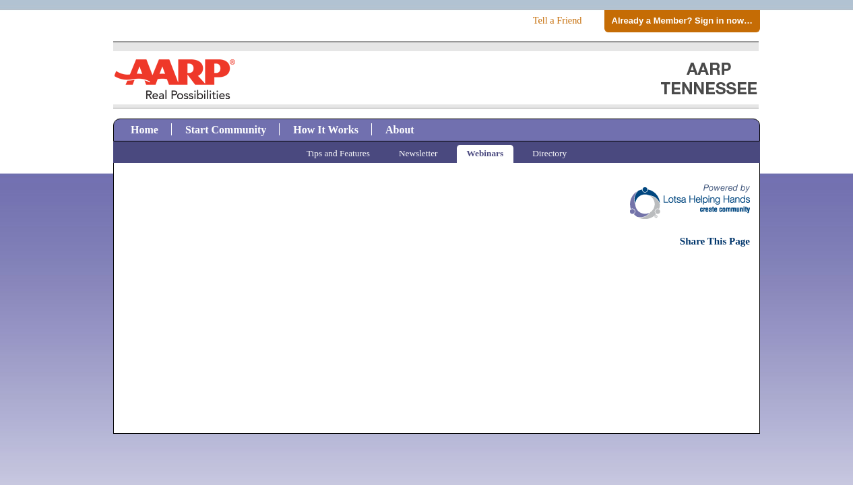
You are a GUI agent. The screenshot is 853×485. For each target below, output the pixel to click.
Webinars (485, 153)
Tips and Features (338, 153)
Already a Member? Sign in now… (682, 20)
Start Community (225, 129)
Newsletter (418, 153)
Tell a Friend (557, 20)
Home (144, 129)
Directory (549, 153)
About (399, 129)
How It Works (325, 129)
